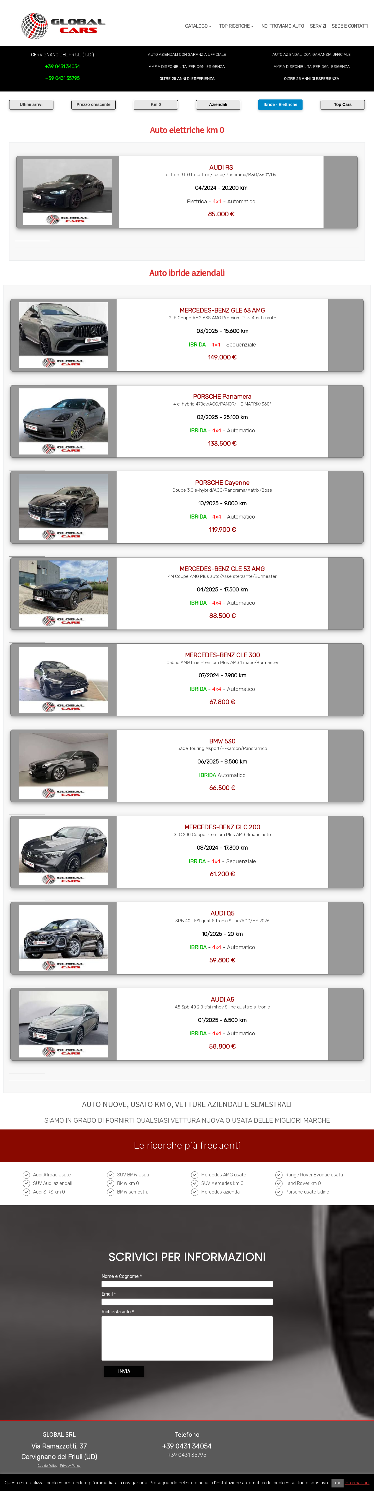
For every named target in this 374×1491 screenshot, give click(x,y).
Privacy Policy (70, 1466)
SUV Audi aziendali (52, 1183)
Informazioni (357, 1482)
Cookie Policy (47, 1466)
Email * (109, 1294)
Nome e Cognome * (122, 1276)
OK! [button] (337, 1483)
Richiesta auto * (118, 1312)
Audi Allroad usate (52, 1175)
